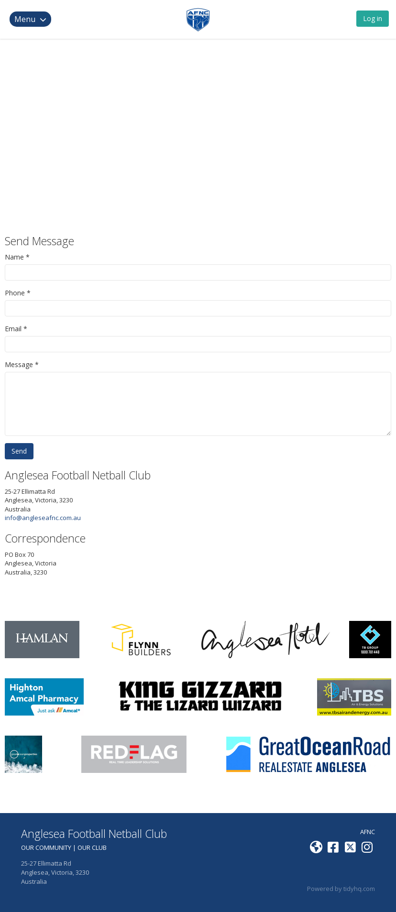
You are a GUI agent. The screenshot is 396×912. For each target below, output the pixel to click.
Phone (15, 292)
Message (19, 364)
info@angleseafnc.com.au (43, 517)
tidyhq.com (359, 888)
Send (19, 451)
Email (13, 328)
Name (14, 256)
